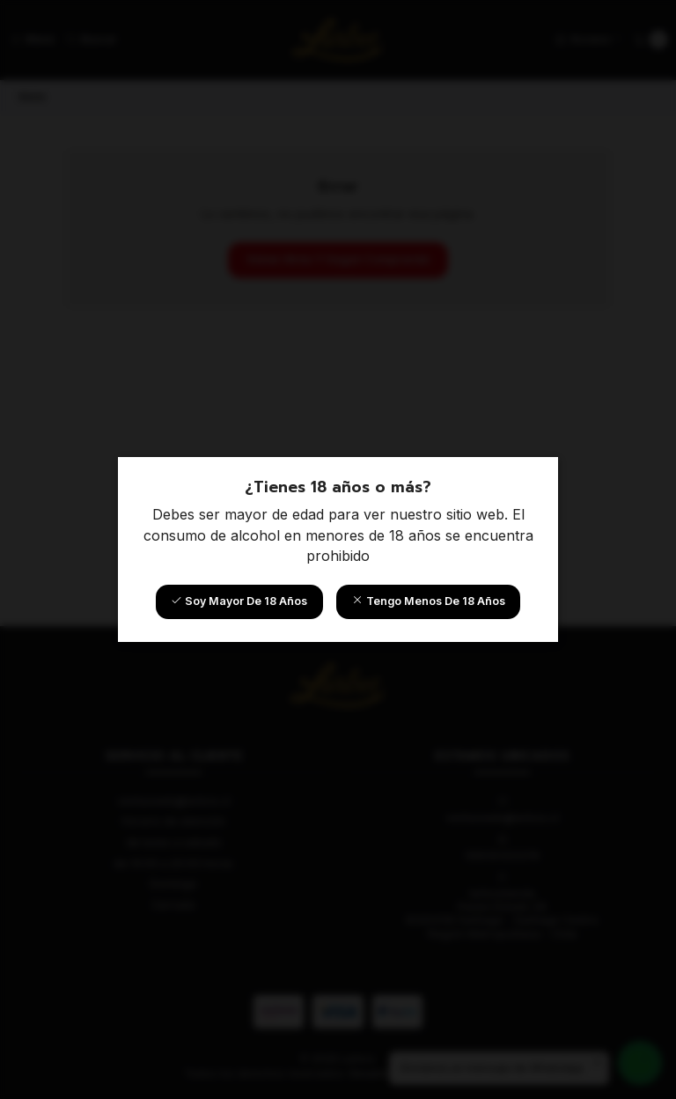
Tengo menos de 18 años (428, 601)
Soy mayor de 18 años (239, 601)
